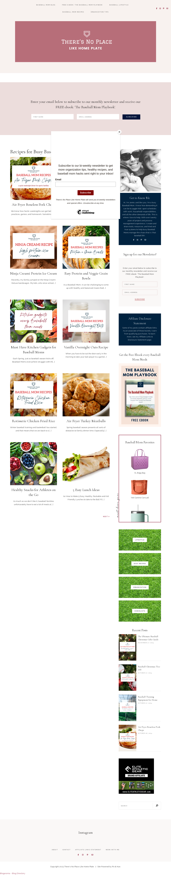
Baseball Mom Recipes (73, 12)
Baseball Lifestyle (118, 5)
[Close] (119, 132)
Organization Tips (100, 12)
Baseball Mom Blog (45, 5)
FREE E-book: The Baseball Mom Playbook (82, 5)
